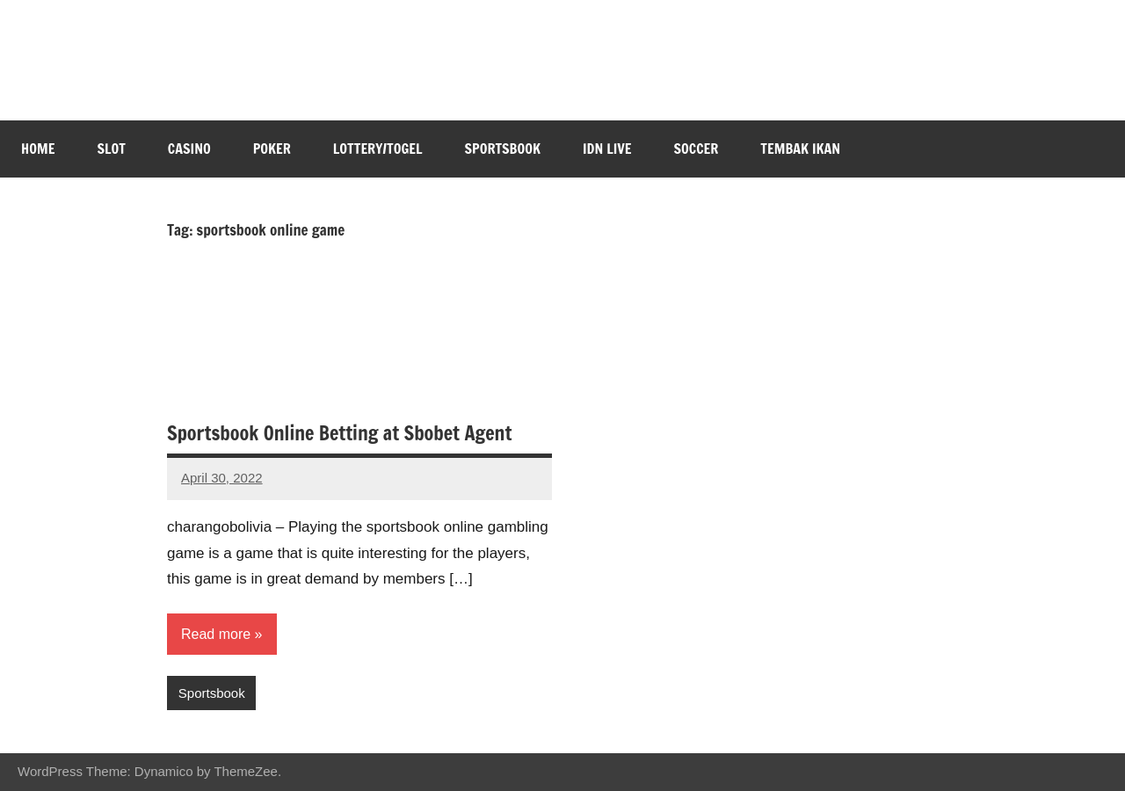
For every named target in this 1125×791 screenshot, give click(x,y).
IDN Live (607, 148)
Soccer (696, 148)
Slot (111, 148)
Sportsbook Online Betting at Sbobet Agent (339, 432)
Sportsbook (503, 148)
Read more (215, 634)
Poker (272, 148)
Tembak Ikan (800, 148)
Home (37, 148)
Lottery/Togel (378, 148)
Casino (189, 148)
